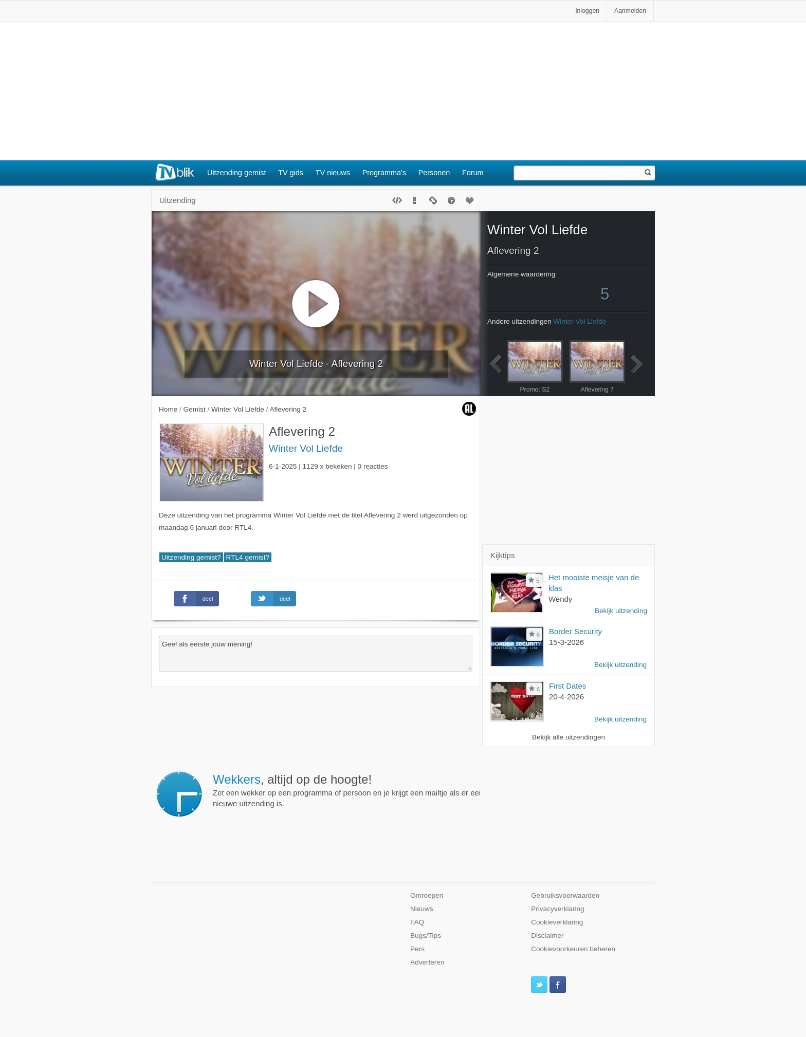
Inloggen (587, 10)
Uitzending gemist (236, 173)
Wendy (560, 599)
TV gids (290, 173)
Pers (417, 949)
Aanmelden (630, 10)
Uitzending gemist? (191, 557)
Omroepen (426, 895)
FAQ (417, 922)
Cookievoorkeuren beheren (573, 949)
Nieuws (421, 909)
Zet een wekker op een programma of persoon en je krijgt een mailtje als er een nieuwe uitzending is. (348, 790)
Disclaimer (547, 935)
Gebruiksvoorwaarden (565, 895)
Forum (473, 173)
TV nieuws (333, 173)
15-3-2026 (566, 642)
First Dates (567, 685)
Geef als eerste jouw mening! (315, 654)
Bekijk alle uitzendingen (568, 737)
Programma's (384, 173)
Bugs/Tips (425, 935)
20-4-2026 (566, 696)
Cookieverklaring (557, 922)
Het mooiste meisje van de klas (593, 582)
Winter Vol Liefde (306, 448)
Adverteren (427, 962)
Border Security (575, 631)
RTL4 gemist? (247, 557)
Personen (434, 173)
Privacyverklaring (557, 909)
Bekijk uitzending (621, 611)
